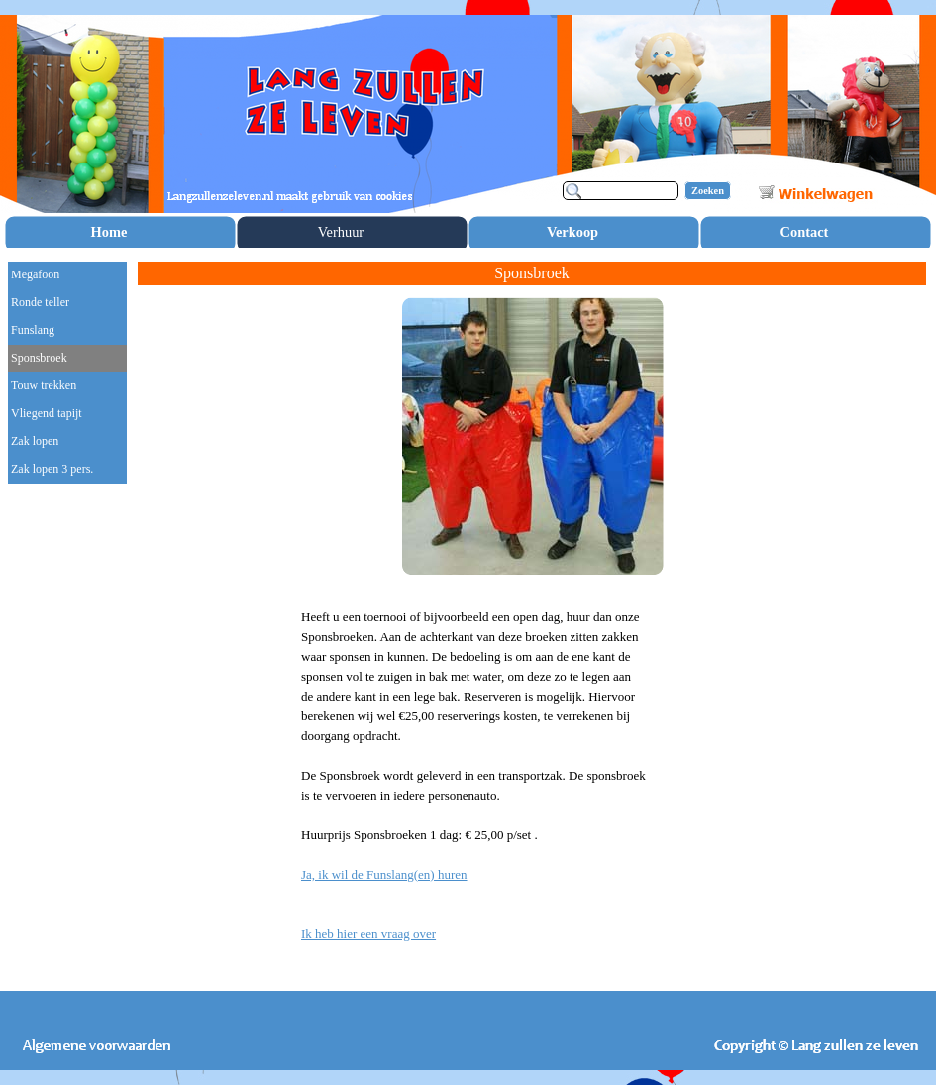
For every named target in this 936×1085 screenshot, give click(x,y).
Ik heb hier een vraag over (368, 933)
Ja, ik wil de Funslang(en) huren (384, 874)
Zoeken (707, 190)
